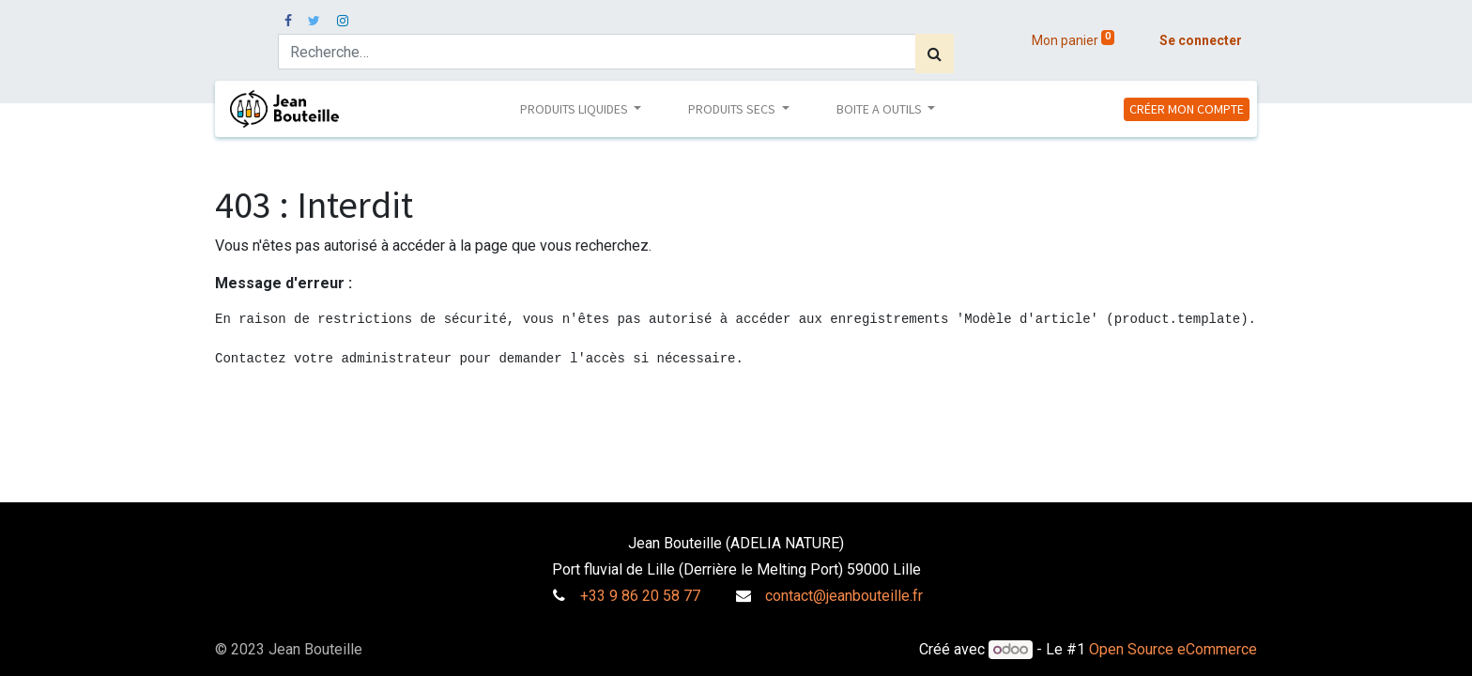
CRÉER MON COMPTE (1186, 108)
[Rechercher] (934, 53)
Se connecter (1200, 40)
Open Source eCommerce (1173, 649)
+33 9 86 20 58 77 (640, 596)
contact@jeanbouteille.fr (844, 596)
